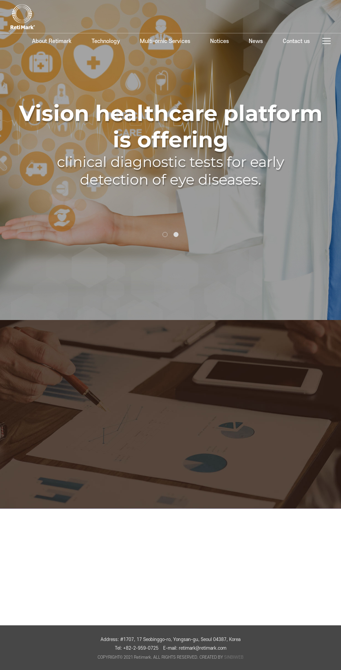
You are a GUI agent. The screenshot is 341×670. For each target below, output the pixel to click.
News (256, 41)
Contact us (296, 41)
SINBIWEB (233, 657)
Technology (106, 41)
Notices (219, 41)
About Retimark (52, 41)
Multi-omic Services (165, 41)
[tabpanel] (170, 160)
